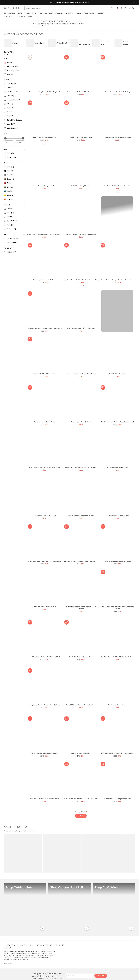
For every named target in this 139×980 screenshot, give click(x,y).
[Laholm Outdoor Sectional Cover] (117, 502)
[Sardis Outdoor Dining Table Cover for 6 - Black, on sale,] (117, 266)
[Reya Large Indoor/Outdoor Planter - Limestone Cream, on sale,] (117, 594)
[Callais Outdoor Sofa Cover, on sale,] (81, 740)
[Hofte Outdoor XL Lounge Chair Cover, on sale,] (117, 785)
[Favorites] (129, 8)
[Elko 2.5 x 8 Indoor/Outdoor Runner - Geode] (44, 454)
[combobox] (118, 8)
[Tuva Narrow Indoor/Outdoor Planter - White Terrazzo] (81, 594)
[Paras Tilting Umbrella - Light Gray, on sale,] (44, 124)
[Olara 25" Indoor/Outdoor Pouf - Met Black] (81, 692)
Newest (10, 79)
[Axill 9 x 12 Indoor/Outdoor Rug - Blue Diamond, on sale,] (117, 408)
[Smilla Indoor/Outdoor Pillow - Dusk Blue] (81, 315)
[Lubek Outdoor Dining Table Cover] (44, 593)
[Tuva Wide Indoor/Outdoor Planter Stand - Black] (117, 643)
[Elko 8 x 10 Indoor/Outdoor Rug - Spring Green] (81, 454)
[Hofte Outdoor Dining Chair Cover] (81, 172)
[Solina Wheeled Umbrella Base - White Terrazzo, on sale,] (44, 548)
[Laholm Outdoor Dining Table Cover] (44, 172)
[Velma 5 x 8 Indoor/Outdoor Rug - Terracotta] (81, 221)
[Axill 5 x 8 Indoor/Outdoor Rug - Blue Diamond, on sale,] (117, 740)
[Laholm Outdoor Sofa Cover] (117, 360)
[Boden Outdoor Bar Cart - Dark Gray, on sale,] (117, 78)
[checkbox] (14, 89)
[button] (122, 8)
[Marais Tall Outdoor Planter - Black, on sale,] (81, 643)
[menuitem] (10, 13)
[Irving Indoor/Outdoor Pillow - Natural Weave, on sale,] (44, 692)
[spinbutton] (8, 148)
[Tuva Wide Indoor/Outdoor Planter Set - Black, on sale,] (44, 643)
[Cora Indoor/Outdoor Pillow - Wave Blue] (117, 172)
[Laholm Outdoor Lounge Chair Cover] (81, 502)
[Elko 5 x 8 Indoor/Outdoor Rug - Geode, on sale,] (44, 740)
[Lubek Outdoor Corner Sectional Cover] (117, 124)
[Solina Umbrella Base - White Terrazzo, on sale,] (81, 78)
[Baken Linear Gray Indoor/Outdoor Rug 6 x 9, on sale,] (44, 78)
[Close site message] (133, 2)
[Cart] (133, 8)
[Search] (68, 8)
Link (5, 45)
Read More (7, 968)
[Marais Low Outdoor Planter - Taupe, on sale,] (44, 360)
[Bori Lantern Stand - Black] (117, 692)
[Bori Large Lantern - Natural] (81, 408)
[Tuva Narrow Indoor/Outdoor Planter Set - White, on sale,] (81, 785)
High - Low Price (12, 72)
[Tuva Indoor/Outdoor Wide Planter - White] (44, 785)
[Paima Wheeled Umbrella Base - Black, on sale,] (117, 548)
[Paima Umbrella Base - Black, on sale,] (44, 408)
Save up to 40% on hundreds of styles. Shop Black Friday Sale (69, 2)
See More (81, 821)
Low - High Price (12, 76)
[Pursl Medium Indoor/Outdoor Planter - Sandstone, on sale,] (44, 315)
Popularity (10, 68)
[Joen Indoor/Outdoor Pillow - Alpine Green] (81, 360)
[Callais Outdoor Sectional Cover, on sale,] (81, 124)
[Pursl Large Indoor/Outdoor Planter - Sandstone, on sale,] (81, 548)
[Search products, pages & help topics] (111, 8)
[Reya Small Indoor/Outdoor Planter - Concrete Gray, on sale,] (81, 266)
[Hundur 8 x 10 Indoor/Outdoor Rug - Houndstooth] (44, 221)
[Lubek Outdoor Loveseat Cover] (117, 454)
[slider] (5, 143)
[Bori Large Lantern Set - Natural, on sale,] (44, 266)
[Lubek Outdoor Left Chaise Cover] (44, 502)
